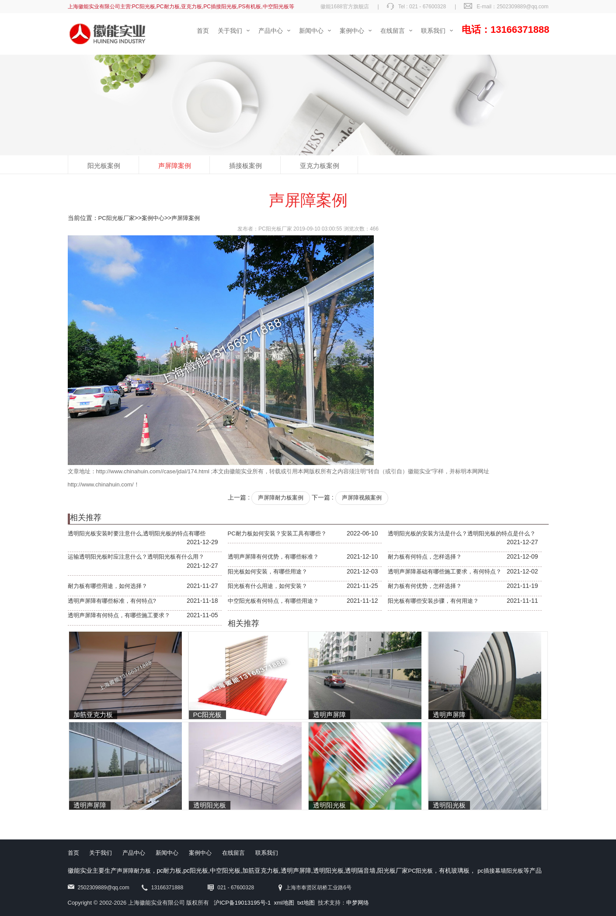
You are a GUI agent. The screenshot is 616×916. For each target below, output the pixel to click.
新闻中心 (167, 853)
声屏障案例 (174, 165)
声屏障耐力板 (134, 870)
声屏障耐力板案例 (280, 497)
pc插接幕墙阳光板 (500, 870)
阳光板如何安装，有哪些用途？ (267, 571)
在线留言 (233, 853)
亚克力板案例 (319, 165)
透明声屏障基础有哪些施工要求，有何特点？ (444, 571)
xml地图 (284, 902)
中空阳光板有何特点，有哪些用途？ (273, 601)
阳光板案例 (103, 165)
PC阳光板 (420, 870)
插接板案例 (245, 165)
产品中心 (133, 853)
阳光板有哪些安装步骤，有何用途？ (433, 601)
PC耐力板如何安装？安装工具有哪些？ (277, 533)
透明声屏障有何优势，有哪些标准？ (273, 556)
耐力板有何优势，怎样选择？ (425, 586)
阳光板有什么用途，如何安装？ (267, 586)
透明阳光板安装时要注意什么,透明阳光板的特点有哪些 (137, 533)
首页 (73, 853)
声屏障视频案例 (362, 497)
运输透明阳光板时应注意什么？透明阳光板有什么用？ (136, 556)
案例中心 (153, 218)
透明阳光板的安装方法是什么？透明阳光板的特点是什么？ (462, 533)
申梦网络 (357, 902)
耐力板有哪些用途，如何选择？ (107, 586)
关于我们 (100, 853)
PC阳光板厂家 (116, 218)
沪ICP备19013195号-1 (242, 902)
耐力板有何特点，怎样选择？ (425, 556)
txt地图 (306, 902)
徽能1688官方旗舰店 (344, 6)
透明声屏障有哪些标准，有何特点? (112, 601)
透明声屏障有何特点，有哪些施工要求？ (119, 615)
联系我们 (266, 853)
